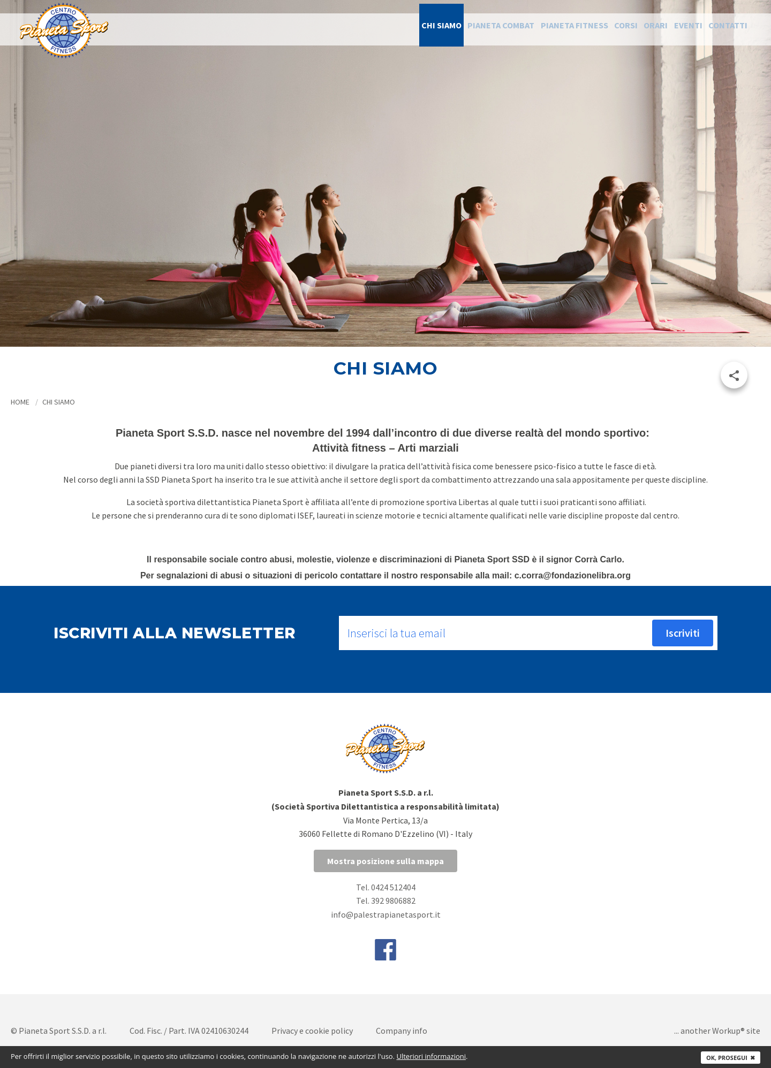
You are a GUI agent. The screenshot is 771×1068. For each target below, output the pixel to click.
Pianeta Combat (449, 29)
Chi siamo (379, 29)
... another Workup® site (717, 1030)
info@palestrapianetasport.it (386, 914)
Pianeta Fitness (533, 29)
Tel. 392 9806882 (385, 900)
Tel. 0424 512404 (385, 887)
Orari (633, 29)
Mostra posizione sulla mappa (385, 861)
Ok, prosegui (730, 1058)
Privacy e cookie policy (312, 1030)
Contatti (723, 29)
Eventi (674, 29)
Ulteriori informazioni (431, 1056)
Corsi (594, 29)
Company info (401, 1030)
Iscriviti (683, 632)
